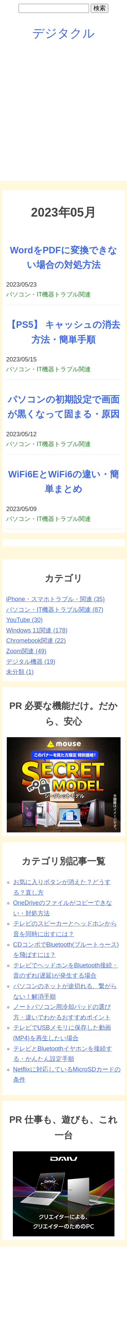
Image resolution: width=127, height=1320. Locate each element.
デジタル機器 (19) (30, 661)
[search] (54, 8)
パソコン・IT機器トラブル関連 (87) (54, 609)
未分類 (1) (20, 672)
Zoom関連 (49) (26, 651)
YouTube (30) (24, 619)
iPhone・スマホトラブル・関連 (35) (55, 599)
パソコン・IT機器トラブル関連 (48, 294)
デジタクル (63, 33)
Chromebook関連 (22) (36, 640)
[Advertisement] (63, 117)
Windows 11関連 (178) (36, 630)
